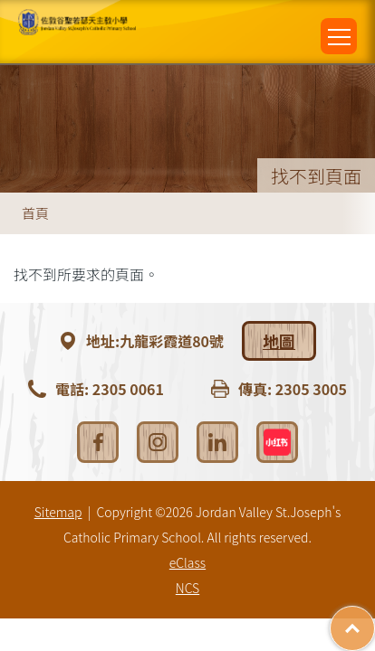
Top (374, 619)
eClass (187, 562)
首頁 (35, 212)
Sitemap (58, 512)
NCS (187, 588)
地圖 (279, 341)
